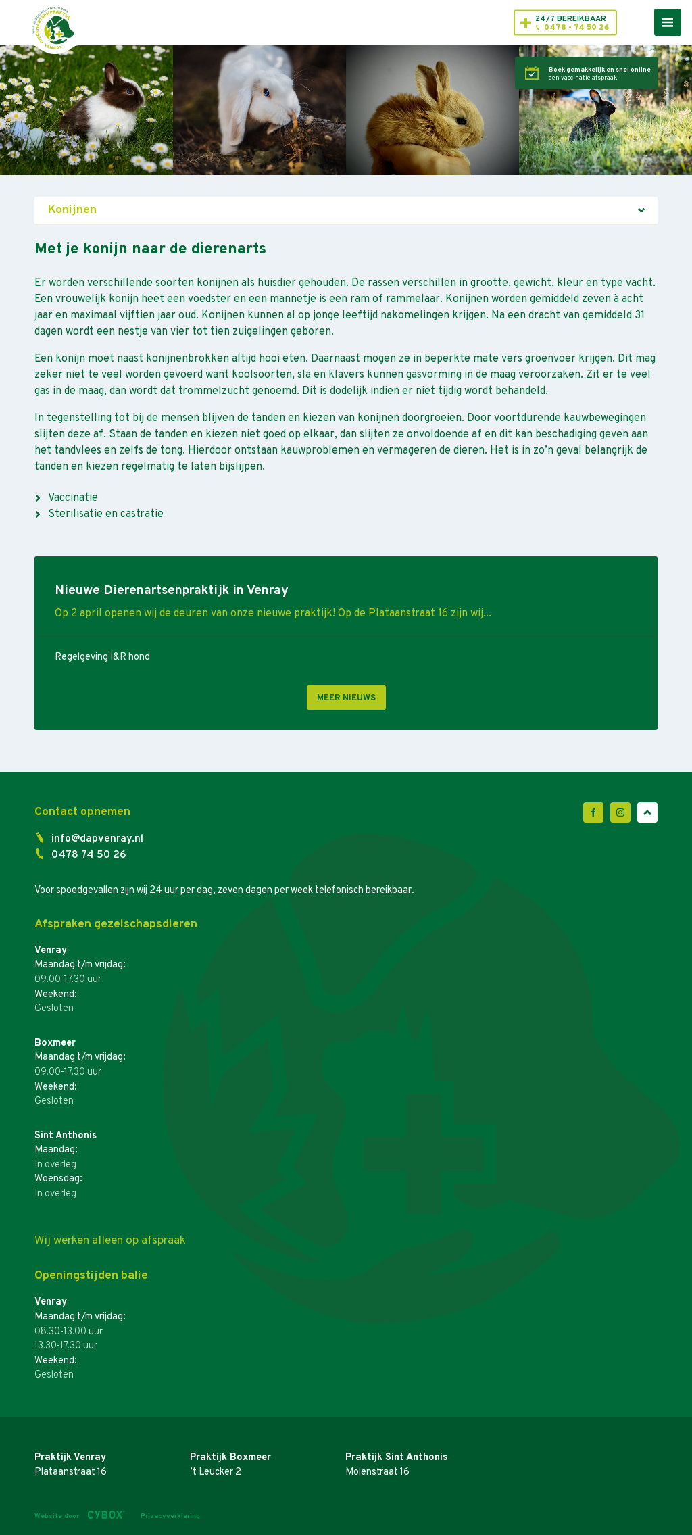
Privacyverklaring (170, 1516)
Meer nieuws (346, 698)
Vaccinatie (73, 498)
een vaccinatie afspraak (600, 74)
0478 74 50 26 (88, 855)
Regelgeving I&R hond (102, 657)
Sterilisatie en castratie (106, 514)
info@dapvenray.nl (97, 839)
